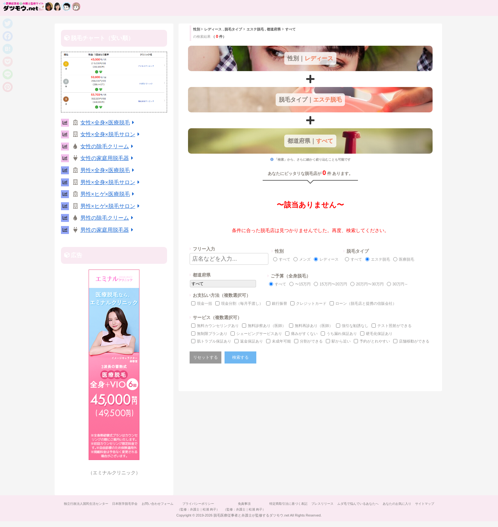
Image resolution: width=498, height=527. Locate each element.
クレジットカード (311, 303)
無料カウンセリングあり (218, 326)
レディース (329, 259)
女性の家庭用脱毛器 (108, 158)
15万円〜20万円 (333, 284)
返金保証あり (251, 341)
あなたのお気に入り (418, 503)
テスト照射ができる (394, 326)
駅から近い (341, 341)
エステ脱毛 (380, 259)
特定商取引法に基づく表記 (302, 503)
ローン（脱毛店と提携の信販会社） (365, 303)
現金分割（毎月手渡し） (242, 303)
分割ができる (311, 341)
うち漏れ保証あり (341, 333)
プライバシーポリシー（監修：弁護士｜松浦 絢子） (207, 506)
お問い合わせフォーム (164, 503)
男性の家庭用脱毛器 (108, 230)
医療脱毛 (406, 259)
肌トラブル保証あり (214, 341)
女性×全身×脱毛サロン (111, 134)
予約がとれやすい (375, 341)
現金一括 (204, 303)
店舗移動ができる (414, 341)
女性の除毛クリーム (108, 146)
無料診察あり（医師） (267, 326)
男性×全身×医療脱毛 (108, 170)
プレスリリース (339, 503)
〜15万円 (303, 284)
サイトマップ (249, 515)
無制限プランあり (212, 333)
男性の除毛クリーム (108, 218)
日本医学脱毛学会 (129, 503)
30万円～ (400, 284)
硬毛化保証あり (379, 333)
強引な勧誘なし (355, 326)
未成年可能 (281, 341)
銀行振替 (279, 303)
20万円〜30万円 (370, 284)
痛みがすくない (304, 333)
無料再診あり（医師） (314, 326)
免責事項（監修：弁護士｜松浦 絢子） (256, 506)
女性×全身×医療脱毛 (108, 123)
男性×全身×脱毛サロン (111, 182)
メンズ (305, 259)
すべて (284, 259)
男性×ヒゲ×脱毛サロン (111, 206)
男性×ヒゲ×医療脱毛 (108, 194)
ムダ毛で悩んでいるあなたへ (377, 503)
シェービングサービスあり (259, 333)
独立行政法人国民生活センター (87, 503)
